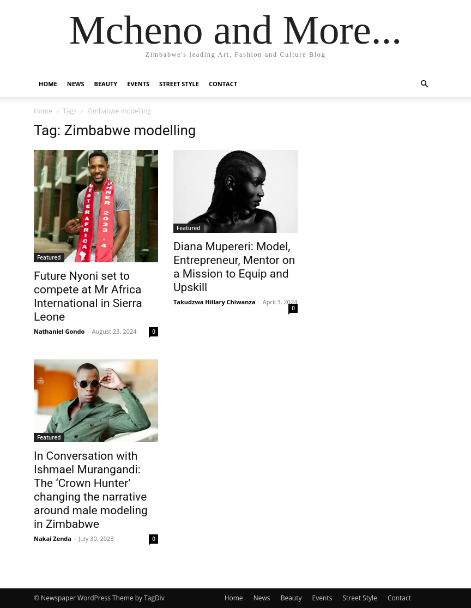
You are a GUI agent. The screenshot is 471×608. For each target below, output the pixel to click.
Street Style (179, 84)
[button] (424, 84)
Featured (49, 257)
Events (138, 84)
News (75, 84)
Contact (223, 84)
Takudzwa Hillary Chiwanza (214, 302)
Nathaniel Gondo (59, 331)
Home (48, 84)
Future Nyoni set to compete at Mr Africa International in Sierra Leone (88, 296)
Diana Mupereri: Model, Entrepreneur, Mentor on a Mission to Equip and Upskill (234, 267)
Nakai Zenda (52, 538)
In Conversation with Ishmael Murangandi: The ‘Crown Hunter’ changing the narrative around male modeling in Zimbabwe (91, 490)
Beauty (106, 84)
